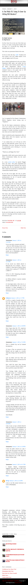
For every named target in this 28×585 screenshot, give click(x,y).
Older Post (23, 228)
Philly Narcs (5, 575)
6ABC (17, 54)
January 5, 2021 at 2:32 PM (16, 480)
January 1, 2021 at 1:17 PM (17, 298)
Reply (7, 255)
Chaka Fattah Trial (6, 577)
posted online (11, 162)
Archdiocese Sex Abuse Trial (9, 569)
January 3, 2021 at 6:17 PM (18, 464)
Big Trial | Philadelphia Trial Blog (10, 580)
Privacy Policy (18, 582)
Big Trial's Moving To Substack (11, 543)
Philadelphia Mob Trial (7, 571)
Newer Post (5, 228)
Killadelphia (9, 222)
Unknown (8, 298)
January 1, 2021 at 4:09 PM (18, 326)
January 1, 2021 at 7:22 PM (18, 342)
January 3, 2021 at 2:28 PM (18, 446)
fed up (7, 480)
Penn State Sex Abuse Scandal (9, 573)
